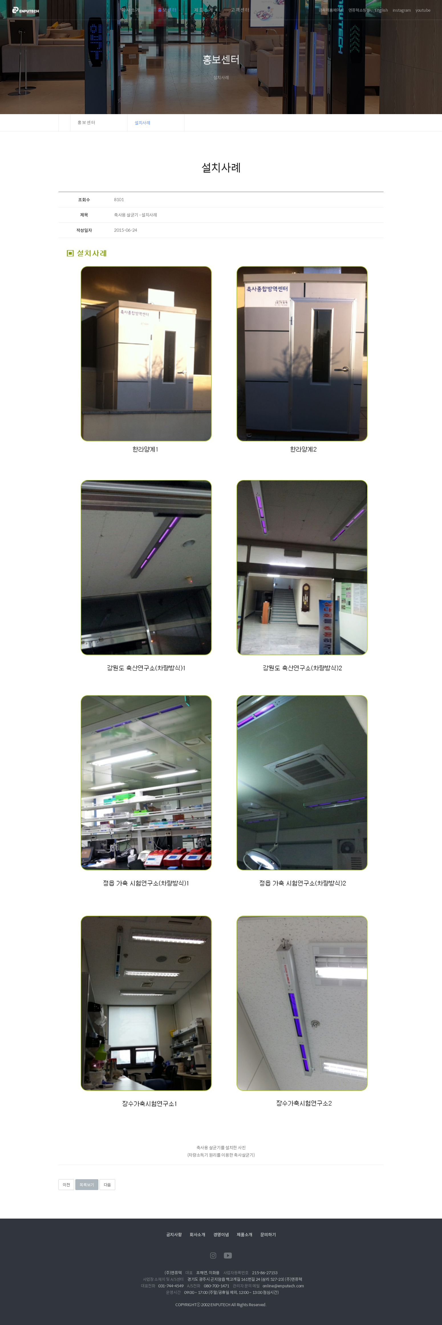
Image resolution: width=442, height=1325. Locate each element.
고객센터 (240, 10)
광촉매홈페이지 (331, 10)
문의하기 (268, 1234)
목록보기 (87, 1184)
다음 (107, 1184)
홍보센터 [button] (87, 122)
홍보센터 (167, 10)
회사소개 (131, 10)
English (381, 10)
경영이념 (221, 1234)
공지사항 (174, 1234)
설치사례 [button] (142, 122)
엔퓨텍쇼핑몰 (359, 10)
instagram (402, 10)
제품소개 (204, 10)
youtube (423, 10)
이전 (66, 1184)
